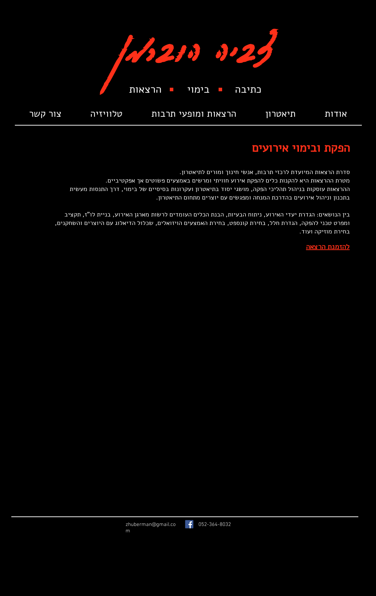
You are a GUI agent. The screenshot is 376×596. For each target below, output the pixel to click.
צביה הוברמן (194, 43)
